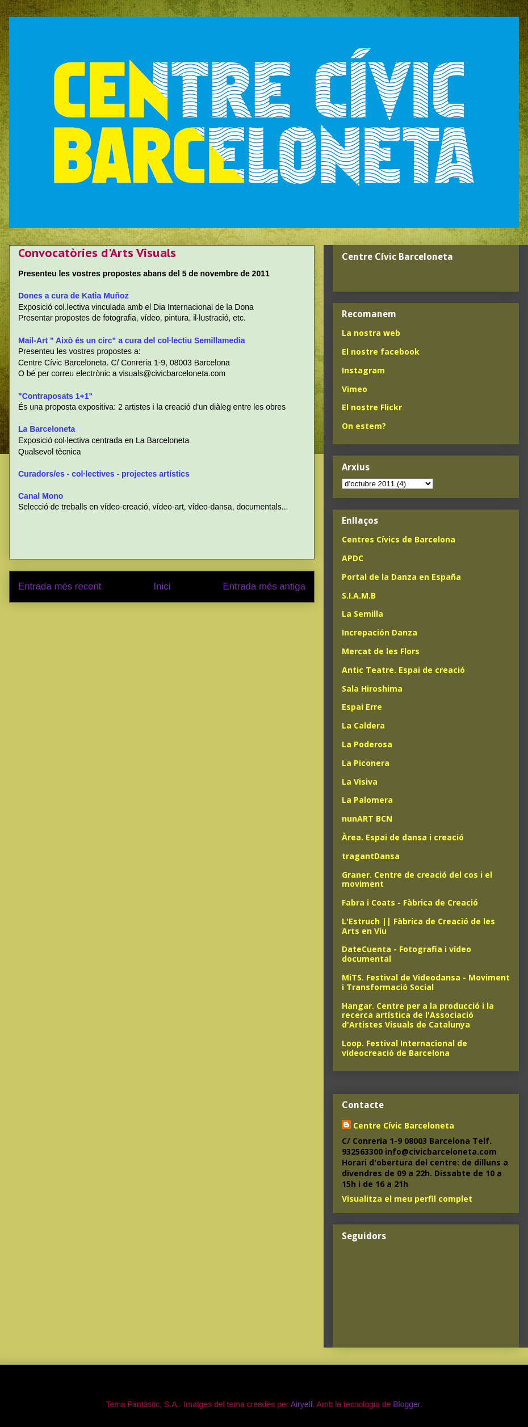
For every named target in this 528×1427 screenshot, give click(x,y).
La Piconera (365, 762)
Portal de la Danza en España (401, 576)
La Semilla (362, 613)
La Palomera (367, 799)
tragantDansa (371, 856)
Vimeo (354, 389)
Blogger (406, 1404)
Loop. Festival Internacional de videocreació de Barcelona (404, 1048)
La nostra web (371, 332)
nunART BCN (367, 818)
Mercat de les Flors (381, 651)
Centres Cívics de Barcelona (398, 539)
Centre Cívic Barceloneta (403, 1125)
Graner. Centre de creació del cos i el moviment (417, 879)
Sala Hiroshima (372, 688)
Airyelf (302, 1404)
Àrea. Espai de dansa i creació (403, 837)
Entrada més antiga (264, 586)
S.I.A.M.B (359, 595)
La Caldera (363, 725)
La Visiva (360, 781)
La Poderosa (367, 744)
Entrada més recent (59, 586)
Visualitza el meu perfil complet (407, 1198)
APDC (352, 558)
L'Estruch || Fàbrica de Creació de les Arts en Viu (418, 926)
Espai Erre (362, 706)
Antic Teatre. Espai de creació (403, 669)
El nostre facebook (381, 351)
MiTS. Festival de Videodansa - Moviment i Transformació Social (426, 982)
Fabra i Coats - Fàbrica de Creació (410, 902)
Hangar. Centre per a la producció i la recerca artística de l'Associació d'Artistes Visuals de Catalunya (418, 1015)
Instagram (363, 370)
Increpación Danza (379, 632)
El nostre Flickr (372, 407)
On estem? (364, 425)
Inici (162, 586)
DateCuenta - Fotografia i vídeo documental (406, 954)
